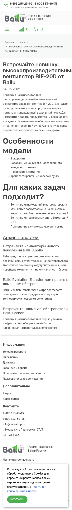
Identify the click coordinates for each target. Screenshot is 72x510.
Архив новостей (21, 237)
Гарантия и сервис (15, 368)
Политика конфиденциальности (24, 373)
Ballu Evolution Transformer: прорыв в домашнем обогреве (35, 281)
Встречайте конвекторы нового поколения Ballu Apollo (31, 248)
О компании (10, 357)
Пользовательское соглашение (23, 378)
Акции (7, 393)
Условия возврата (14, 351)
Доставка (9, 362)
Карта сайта (11, 398)
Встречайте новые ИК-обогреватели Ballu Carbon (35, 311)
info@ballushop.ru (14, 424)
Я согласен (17, 499)
